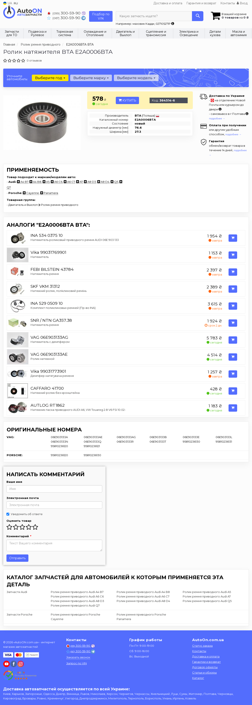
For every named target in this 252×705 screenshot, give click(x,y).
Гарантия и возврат (201, 3)
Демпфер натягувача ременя (52, 375)
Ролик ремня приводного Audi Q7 (75, 605)
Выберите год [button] (50, 78)
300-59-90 (64, 13)
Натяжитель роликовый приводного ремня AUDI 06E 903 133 (75, 240)
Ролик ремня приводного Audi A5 (207, 592)
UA (7, 3)
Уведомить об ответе (24, 514)
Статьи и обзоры (204, 672)
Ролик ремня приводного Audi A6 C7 (143, 596)
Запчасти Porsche (19, 614)
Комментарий (18, 536)
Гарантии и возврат (206, 661)
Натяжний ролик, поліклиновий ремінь (59, 290)
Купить (127, 100)
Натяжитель (40, 257)
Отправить (17, 558)
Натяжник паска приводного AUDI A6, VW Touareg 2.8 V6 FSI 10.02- (78, 409)
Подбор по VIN (101, 16)
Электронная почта (22, 498)
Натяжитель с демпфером (50, 341)
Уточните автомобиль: (17, 77)
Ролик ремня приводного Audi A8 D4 (143, 601)
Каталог (198, 678)
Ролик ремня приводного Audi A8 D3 (77, 601)
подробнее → (217, 118)
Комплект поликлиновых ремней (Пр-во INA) (63, 307)
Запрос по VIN (76, 663)
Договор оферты (205, 667)
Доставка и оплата (167, 3)
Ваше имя (14, 481)
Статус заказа (202, 645)
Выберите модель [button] (136, 78)
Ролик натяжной (42, 358)
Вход (242, 3)
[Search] (197, 16)
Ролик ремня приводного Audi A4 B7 (77, 592)
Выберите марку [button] (91, 78)
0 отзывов (34, 60)
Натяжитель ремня (45, 274)
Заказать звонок (78, 657)
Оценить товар (18, 520)
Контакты (227, 3)
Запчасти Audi (17, 592)
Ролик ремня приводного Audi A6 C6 (77, 596)
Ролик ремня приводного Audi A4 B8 (143, 592)
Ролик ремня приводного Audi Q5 (207, 601)
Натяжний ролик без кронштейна (55, 392)
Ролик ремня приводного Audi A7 (207, 596)
